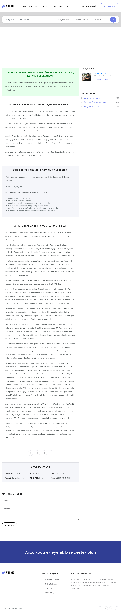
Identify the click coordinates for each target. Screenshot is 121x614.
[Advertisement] (61, 47)
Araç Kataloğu (56, 6)
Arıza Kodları (40, 6)
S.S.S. (67, 6)
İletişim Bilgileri (51, 592)
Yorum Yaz (9, 525)
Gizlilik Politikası (51, 584)
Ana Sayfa (27, 6)
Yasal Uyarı (49, 588)
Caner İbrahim (100, 73)
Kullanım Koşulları (52, 580)
